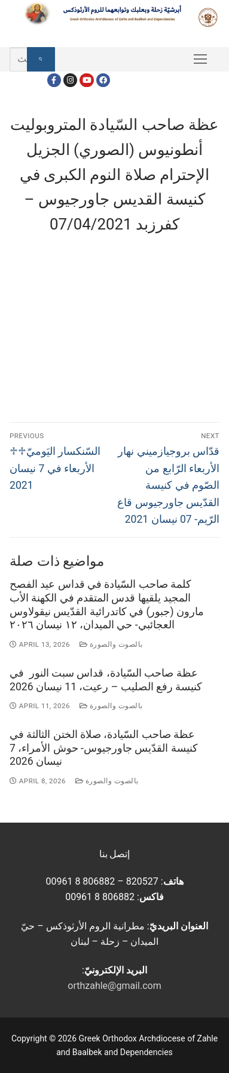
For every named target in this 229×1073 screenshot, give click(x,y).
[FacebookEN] (103, 80)
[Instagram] (70, 80)
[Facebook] (54, 80)
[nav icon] (200, 59)
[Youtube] (86, 80)
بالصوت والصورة (111, 644)
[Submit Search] (41, 59)
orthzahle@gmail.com (114, 985)
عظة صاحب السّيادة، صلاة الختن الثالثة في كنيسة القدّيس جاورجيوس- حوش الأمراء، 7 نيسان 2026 (104, 748)
